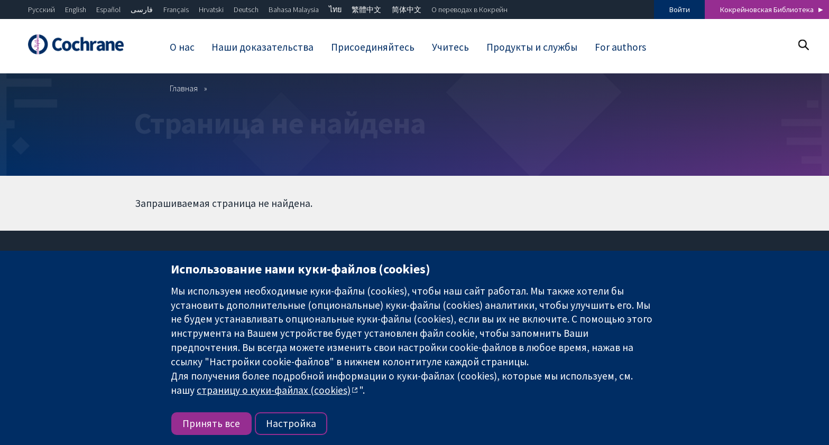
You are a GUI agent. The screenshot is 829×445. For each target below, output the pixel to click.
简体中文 (406, 9)
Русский (41, 9)
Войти (679, 9)
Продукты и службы (531, 47)
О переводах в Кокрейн (469, 9)
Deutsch (246, 9)
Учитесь (450, 47)
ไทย (335, 9)
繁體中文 (366, 9)
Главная (184, 88)
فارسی (142, 9)
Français (176, 9)
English (75, 9)
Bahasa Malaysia (294, 9)
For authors (620, 47)
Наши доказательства (262, 47)
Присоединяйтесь (372, 47)
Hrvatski (211, 9)
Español (108, 9)
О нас (182, 47)
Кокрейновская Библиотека (767, 9)
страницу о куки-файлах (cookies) (274, 390)
